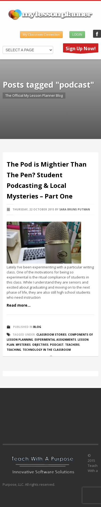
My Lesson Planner (97, 34)
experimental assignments (55, 339)
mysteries (23, 345)
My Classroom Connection (41, 34)
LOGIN (77, 34)
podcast (57, 345)
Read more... (19, 305)
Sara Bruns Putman (74, 209)
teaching (14, 350)
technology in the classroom (47, 350)
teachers (72, 345)
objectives (40, 345)
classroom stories (51, 334)
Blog (37, 327)
